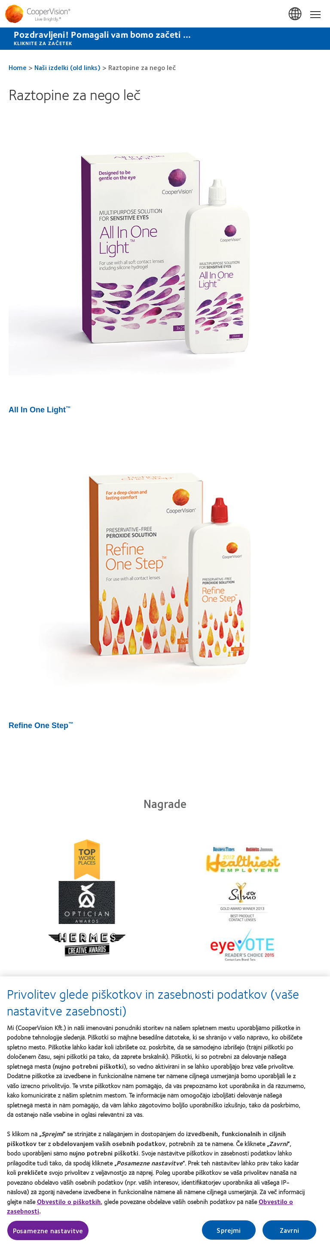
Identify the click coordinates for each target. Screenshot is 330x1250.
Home (18, 67)
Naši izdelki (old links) (67, 67)
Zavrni (289, 1233)
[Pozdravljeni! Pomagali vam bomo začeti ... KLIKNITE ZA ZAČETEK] (165, 38)
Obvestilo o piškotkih (69, 1204)
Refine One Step (41, 725)
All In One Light (40, 409)
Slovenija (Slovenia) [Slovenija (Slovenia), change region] (295, 14)
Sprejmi (229, 1233)
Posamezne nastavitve (48, 1233)
